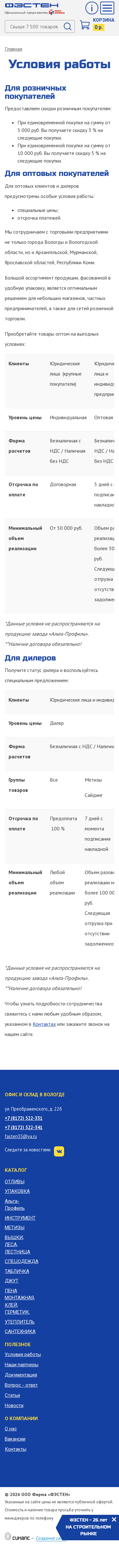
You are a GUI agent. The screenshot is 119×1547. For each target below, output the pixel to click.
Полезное (18, 1344)
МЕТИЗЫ (14, 1227)
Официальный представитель (35, 13)
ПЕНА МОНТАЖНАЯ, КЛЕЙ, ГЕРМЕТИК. (20, 1301)
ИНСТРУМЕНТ (20, 1218)
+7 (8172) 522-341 (24, 1127)
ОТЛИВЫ (14, 1182)
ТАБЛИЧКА (17, 1271)
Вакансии (15, 1439)
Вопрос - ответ (21, 1385)
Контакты (15, 1449)
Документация (21, 1375)
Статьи (12, 1395)
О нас (11, 1429)
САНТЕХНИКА (20, 1331)
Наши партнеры (21, 1365)
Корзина (103, 20)
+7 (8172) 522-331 (24, 1118)
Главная (13, 49)
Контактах (44, 1024)
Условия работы (23, 1354)
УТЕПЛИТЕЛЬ (20, 1322)
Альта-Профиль (15, 1204)
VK (59, 1151)
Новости (14, 1405)
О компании (21, 1418)
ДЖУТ (11, 1281)
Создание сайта (51, 1538)
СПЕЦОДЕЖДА (20, 1261)
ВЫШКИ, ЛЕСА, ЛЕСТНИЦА (17, 1245)
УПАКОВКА (17, 1191)
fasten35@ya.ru (21, 1136)
